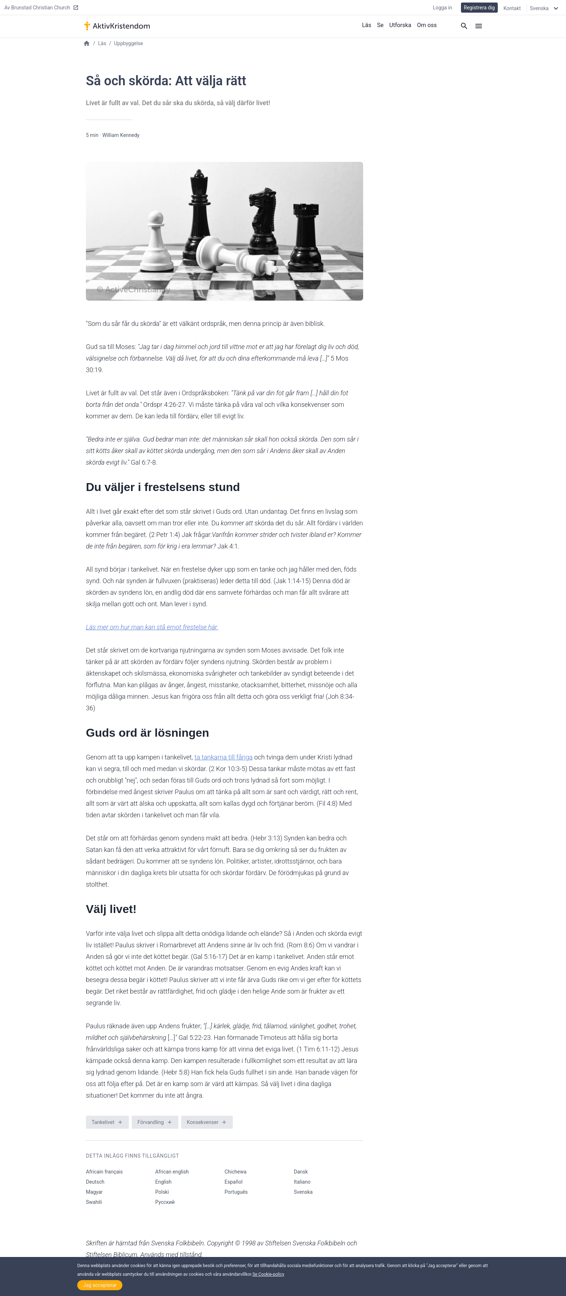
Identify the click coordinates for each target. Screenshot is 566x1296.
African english (172, 1172)
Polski (162, 1192)
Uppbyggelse (128, 43)
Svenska (303, 1192)
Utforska (400, 24)
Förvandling (151, 1122)
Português (236, 1192)
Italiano (302, 1182)
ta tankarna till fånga (224, 757)
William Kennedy (120, 135)
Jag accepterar (100, 1285)
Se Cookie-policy (268, 1274)
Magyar (94, 1192)
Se (380, 24)
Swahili (94, 1202)
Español (234, 1182)
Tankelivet (103, 1122)
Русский (165, 1202)
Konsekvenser (202, 1122)
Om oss (427, 24)
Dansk (301, 1172)
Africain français (104, 1172)
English (163, 1182)
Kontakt (512, 8)
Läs (366, 24)
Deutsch (95, 1182)
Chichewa (236, 1172)
